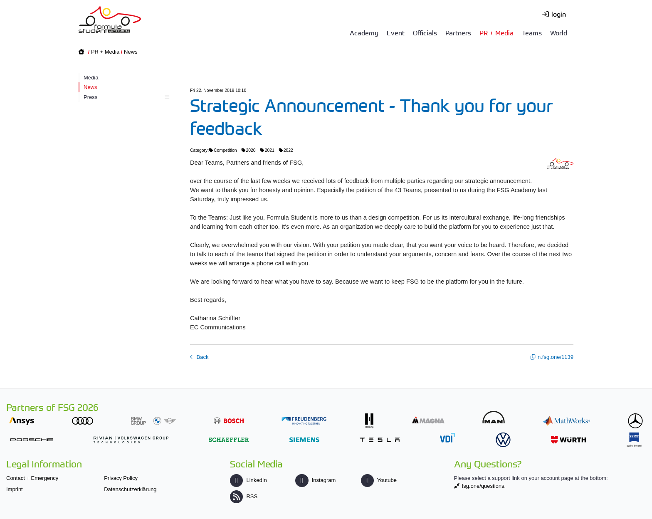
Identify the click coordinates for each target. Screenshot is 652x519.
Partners (458, 32)
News (131, 52)
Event (396, 32)
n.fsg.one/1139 (555, 357)
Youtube (379, 480)
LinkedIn (248, 480)
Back (202, 357)
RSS (243, 496)
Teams (532, 32)
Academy (364, 32)
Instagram (315, 480)
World (558, 32)
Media (91, 77)
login (558, 14)
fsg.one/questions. (484, 486)
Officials (425, 32)
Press (125, 97)
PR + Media (496, 32)
